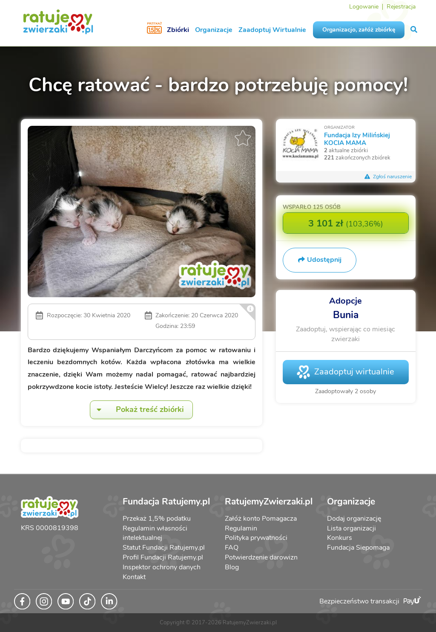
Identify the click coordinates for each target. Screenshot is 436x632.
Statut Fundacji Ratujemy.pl (164, 547)
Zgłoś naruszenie (388, 176)
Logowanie (364, 7)
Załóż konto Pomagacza (261, 518)
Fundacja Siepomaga (358, 547)
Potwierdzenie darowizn (261, 557)
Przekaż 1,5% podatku (157, 518)
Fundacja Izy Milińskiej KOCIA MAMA (357, 138)
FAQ (231, 547)
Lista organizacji (351, 528)
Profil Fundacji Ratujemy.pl (163, 557)
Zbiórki (178, 30)
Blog (232, 567)
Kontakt (134, 577)
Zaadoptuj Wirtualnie (272, 30)
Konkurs (339, 537)
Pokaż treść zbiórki (137, 409)
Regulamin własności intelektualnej (155, 533)
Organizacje (213, 30)
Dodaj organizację (354, 518)
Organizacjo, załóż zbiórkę (358, 30)
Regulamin (241, 528)
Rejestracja (401, 7)
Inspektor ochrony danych (162, 567)
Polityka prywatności (256, 537)
